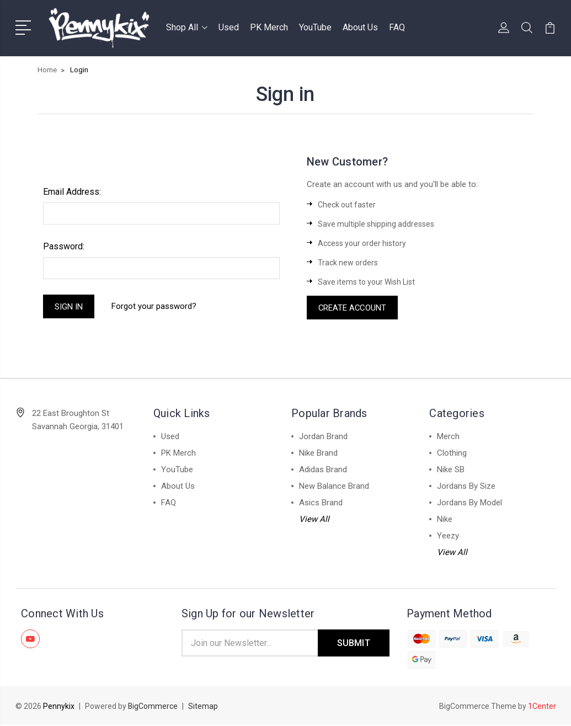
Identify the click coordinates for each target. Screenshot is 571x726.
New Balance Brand (334, 487)
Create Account (353, 308)
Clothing (452, 453)
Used (228, 27)
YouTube (315, 27)
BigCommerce (153, 707)
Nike (444, 520)
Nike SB (451, 470)
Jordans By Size (466, 487)
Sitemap (203, 707)
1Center (542, 707)
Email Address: (72, 191)
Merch (448, 437)
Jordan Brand (323, 437)
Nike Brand (318, 453)
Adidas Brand (323, 470)
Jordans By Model (469, 503)
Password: (63, 246)
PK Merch (269, 27)
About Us (360, 27)
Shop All (186, 27)
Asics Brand (321, 503)
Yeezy (448, 536)
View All (314, 520)
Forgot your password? (154, 307)
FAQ (397, 27)
